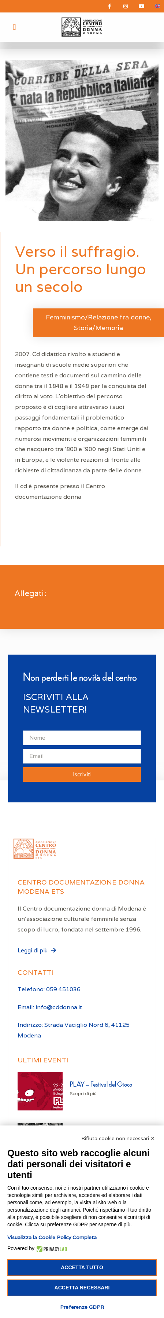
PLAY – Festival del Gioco (101, 1084)
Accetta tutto (82, 1267)
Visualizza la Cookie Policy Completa (52, 1237)
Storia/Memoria (98, 327)
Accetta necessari (82, 1287)
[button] (14, 27)
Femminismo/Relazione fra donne (98, 317)
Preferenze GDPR (82, 1307)
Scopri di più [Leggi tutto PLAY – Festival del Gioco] (83, 1093)
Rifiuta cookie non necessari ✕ (118, 1138)
